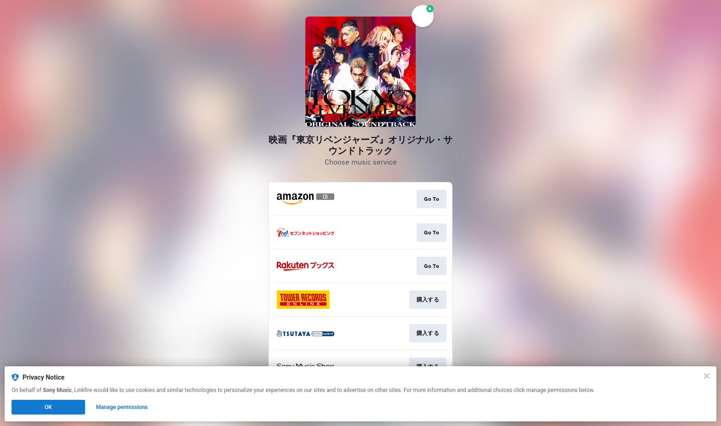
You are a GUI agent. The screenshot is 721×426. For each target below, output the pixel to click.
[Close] (706, 376)
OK (48, 407)
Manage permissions (122, 407)
